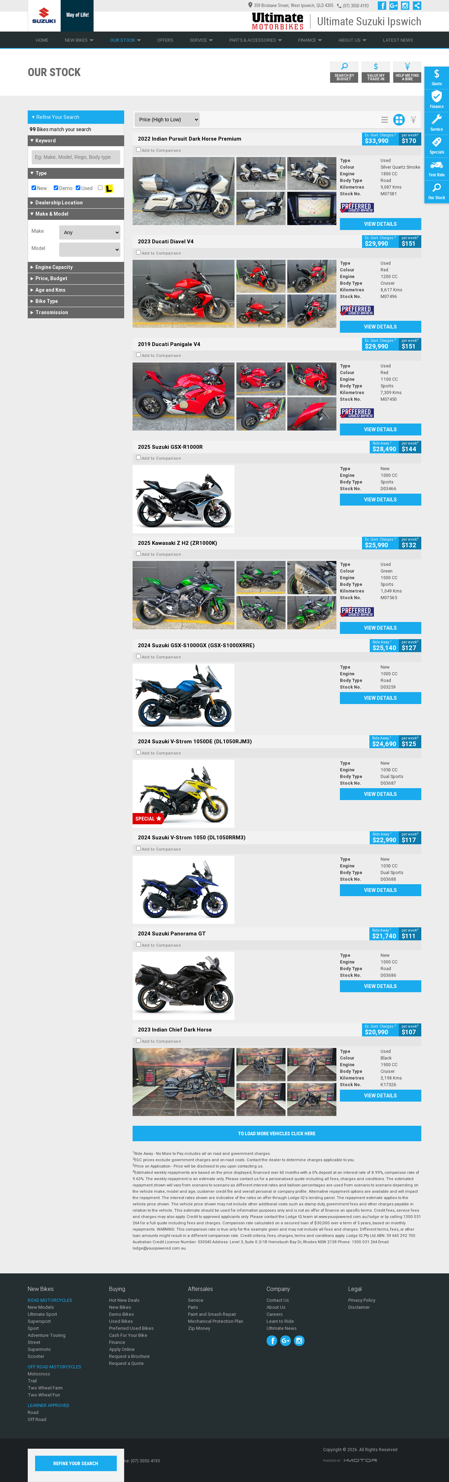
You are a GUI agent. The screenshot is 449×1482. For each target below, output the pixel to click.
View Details (380, 224)
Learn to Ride (280, 1321)
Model (38, 248)
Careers (275, 1314)
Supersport (39, 1321)
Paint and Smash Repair (212, 1314)
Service (201, 40)
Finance (310, 40)
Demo (63, 188)
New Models (41, 1307)
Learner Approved (48, 1405)
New (39, 188)
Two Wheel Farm (45, 1388)
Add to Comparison (161, 150)
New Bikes (79, 40)
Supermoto (39, 1349)
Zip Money (199, 1328)
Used (84, 188)
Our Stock (125, 40)
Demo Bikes (121, 1314)
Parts (193, 1307)
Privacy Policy (361, 1300)
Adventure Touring (47, 1335)
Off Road (37, 1419)
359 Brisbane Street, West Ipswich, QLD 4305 (290, 5)
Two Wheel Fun (44, 1395)
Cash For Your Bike (128, 1335)
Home (42, 40)
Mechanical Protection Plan (215, 1321)
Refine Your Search (55, 117)
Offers (165, 40)
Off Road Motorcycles (54, 1367)
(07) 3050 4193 (356, 5)
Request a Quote (126, 1363)
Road (33, 1412)
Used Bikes (121, 1321)
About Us (353, 40)
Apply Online (122, 1349)
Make (38, 231)
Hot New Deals (124, 1300)
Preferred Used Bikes (131, 1328)
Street (34, 1342)
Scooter (36, 1356)
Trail (32, 1381)
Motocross (39, 1374)
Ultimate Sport (42, 1314)
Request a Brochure (129, 1356)
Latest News (398, 40)
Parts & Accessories (255, 40)
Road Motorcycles (50, 1300)
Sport (33, 1328)
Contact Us (278, 1300)
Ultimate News (282, 1328)
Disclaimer (359, 1307)
